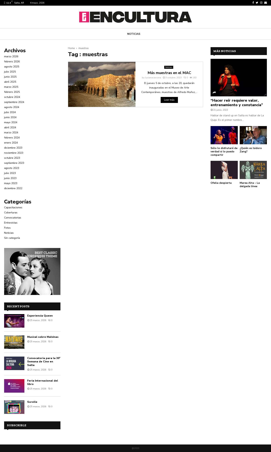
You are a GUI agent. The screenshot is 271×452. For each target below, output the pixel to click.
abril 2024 (10, 127)
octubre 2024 (12, 97)
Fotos (7, 228)
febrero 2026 (12, 61)
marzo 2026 (11, 56)
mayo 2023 (10, 183)
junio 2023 (10, 178)
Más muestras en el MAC (169, 72)
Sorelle (32, 402)
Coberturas (10, 212)
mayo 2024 (10, 122)
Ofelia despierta (221, 183)
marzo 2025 (11, 87)
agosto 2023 (11, 168)
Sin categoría (12, 238)
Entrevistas (10, 222)
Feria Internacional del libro (42, 382)
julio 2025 (10, 71)
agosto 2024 (11, 107)
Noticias (133, 34)
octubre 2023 (12, 158)
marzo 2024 (11, 132)
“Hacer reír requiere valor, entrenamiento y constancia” (237, 102)
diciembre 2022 (13, 188)
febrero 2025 (12, 92)
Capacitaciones (13, 207)
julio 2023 (10, 173)
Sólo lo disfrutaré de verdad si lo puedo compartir (224, 151)
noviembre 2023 (13, 153)
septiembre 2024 (14, 102)
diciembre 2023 (13, 148)
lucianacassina (153, 77)
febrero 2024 (12, 137)
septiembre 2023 (14, 163)
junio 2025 (10, 77)
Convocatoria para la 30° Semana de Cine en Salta (43, 361)
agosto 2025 (11, 66)
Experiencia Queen (40, 315)
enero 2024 (11, 142)
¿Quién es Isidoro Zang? (251, 149)
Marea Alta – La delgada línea (250, 184)
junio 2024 (10, 117)
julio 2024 (10, 112)
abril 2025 (10, 82)
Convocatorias (12, 217)
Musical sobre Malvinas (43, 337)
